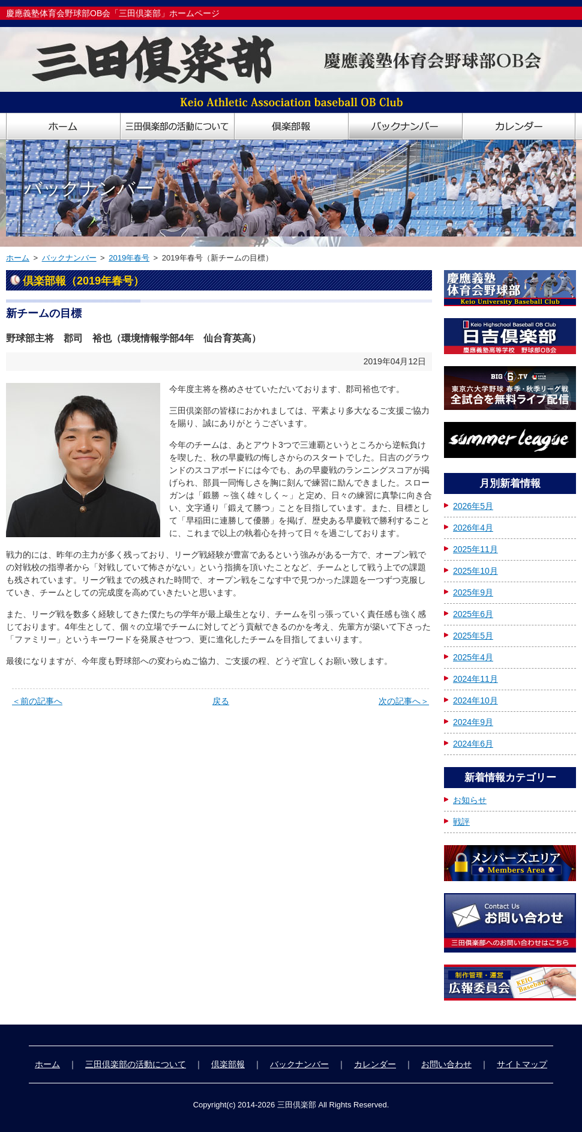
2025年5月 (473, 635)
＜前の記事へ (37, 701)
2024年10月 (475, 700)
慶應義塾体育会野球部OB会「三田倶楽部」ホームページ (113, 13)
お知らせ (470, 800)
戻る (220, 701)
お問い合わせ (446, 1064)
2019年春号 (129, 257)
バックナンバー (69, 257)
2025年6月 (473, 614)
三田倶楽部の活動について (135, 1064)
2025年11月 (475, 549)
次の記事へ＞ (404, 701)
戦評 (461, 821)
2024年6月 (473, 743)
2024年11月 (475, 679)
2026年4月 (473, 527)
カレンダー (375, 1064)
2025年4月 (473, 657)
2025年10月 (475, 571)
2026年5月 (473, 506)
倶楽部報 (228, 1064)
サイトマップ (522, 1064)
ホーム (17, 257)
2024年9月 (473, 722)
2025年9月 (473, 592)
